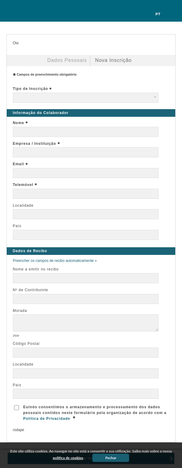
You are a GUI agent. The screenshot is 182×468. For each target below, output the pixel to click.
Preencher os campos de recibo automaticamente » (55, 261)
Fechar (111, 457)
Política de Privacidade (46, 418)
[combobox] (85, 98)
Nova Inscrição (113, 60)
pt (158, 14)
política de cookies (68, 457)
